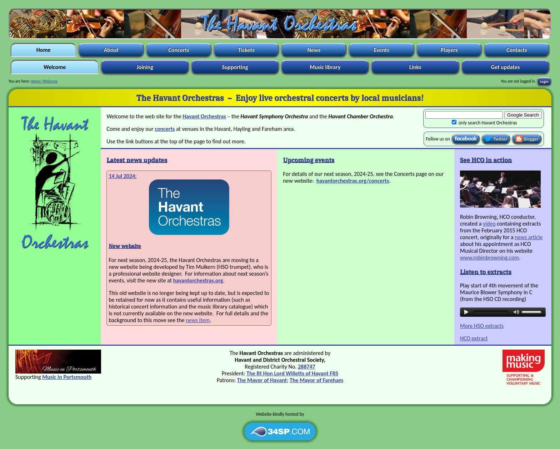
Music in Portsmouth (66, 377)
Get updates (505, 67)
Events (381, 49)
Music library (324, 67)
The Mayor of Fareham (316, 380)
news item (198, 320)
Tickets (246, 49)
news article (528, 237)
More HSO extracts (482, 325)
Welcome (54, 67)
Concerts (178, 49)
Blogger (527, 138)
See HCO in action (486, 160)
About (111, 49)
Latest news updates (136, 160)
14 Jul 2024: (122, 176)
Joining (145, 67)
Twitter (496, 138)
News (314, 49)
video (489, 223)
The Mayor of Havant (262, 380)
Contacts (516, 49)
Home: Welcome (44, 81)
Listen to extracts (485, 272)
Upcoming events (308, 160)
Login (544, 81)
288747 (306, 366)
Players (449, 49)
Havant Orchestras (204, 116)
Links (415, 67)
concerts (165, 128)
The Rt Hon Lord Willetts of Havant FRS (292, 373)
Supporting (235, 67)
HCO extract (474, 338)
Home (43, 49)
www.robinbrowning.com (489, 257)
